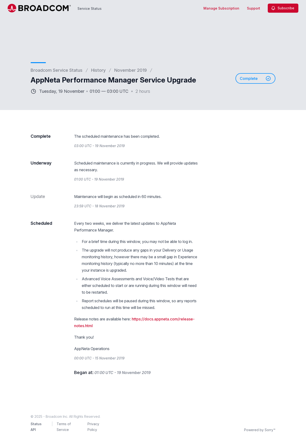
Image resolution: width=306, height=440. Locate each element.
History (98, 70)
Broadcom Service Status (56, 70)
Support (253, 8)
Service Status (89, 8)
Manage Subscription (221, 8)
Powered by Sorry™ (259, 430)
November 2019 (130, 70)
